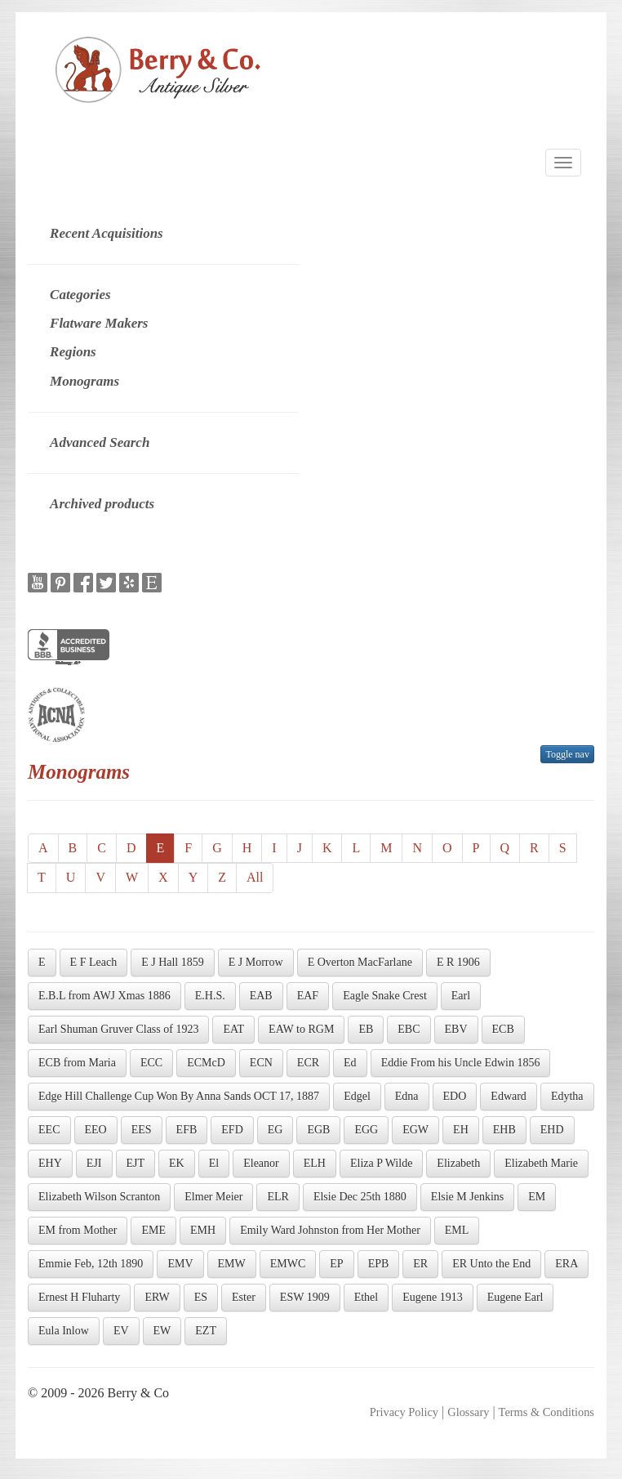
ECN (261, 1063)
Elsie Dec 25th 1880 (360, 1197)
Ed (350, 1063)
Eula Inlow (63, 1331)
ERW (156, 1297)
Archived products (102, 504)
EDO (455, 1096)
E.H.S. (210, 996)
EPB (378, 1264)
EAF (307, 996)
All (255, 877)
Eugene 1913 (432, 1297)
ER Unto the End (491, 1264)
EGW (415, 1130)
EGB (318, 1130)
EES (141, 1130)
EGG (366, 1130)
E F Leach (94, 962)
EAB (261, 996)
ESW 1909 (305, 1297)
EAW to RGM (301, 1029)
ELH (315, 1163)
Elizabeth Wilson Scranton (99, 1197)
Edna (407, 1096)
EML (457, 1230)
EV (121, 1331)
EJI (94, 1163)
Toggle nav (567, 754)
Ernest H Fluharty (79, 1297)
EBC (409, 1029)
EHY (50, 1163)
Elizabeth (458, 1163)
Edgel (357, 1096)
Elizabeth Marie (541, 1163)
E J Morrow (256, 962)
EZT (205, 1331)
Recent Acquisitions (106, 233)
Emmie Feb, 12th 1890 (90, 1264)
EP (336, 1264)
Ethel (366, 1297)
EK (176, 1163)
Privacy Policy (404, 1412)
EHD (552, 1130)
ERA (566, 1264)
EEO (96, 1130)
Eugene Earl (515, 1297)
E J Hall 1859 (172, 962)
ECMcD (206, 1063)
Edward (508, 1096)
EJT (136, 1163)
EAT (233, 1029)
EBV (456, 1029)
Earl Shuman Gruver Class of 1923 (118, 1029)
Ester (243, 1297)
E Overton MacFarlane (360, 962)
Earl (460, 996)
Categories (80, 294)
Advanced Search (99, 442)
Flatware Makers (99, 323)
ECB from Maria (77, 1063)
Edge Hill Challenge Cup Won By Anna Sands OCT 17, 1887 (178, 1096)
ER (420, 1264)
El (214, 1163)
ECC (151, 1063)
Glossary (468, 1412)
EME (153, 1230)
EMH (202, 1230)
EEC (49, 1130)
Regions (73, 352)
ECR (308, 1063)
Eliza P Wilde (381, 1163)
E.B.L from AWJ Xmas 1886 (104, 996)
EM (536, 1197)
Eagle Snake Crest (385, 996)
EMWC (288, 1264)
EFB (187, 1130)
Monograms (84, 381)
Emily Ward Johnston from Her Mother (330, 1230)
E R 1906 (458, 962)
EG (275, 1130)
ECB (503, 1029)
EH (461, 1130)
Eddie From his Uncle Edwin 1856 (460, 1063)
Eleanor (261, 1163)
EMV (180, 1264)
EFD (231, 1130)
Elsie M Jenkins (467, 1197)
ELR (277, 1197)
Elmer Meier (213, 1197)
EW (162, 1331)
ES (200, 1297)
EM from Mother (77, 1230)
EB (365, 1029)
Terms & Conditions (546, 1412)
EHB (504, 1130)
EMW (232, 1264)
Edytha (567, 1096)
